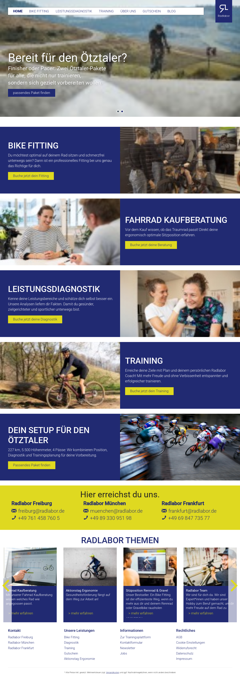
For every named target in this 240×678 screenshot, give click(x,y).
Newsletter (127, 648)
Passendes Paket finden (31, 465)
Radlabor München (104, 503)
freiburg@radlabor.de (41, 511)
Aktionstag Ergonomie (79, 659)
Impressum (184, 659)
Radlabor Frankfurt (183, 503)
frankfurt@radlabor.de (192, 511)
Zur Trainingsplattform (135, 637)
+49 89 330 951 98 (111, 518)
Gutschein (71, 653)
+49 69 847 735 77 (189, 518)
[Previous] (6, 586)
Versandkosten (112, 672)
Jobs (123, 653)
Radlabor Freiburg (31, 503)
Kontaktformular (131, 642)
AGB (179, 637)
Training (69, 648)
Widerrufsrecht (186, 648)
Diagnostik (71, 642)
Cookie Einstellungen (190, 642)
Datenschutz (184, 653)
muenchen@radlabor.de (116, 511)
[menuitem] (17, 11)
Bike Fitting (71, 637)
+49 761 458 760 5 (39, 518)
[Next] (234, 586)
